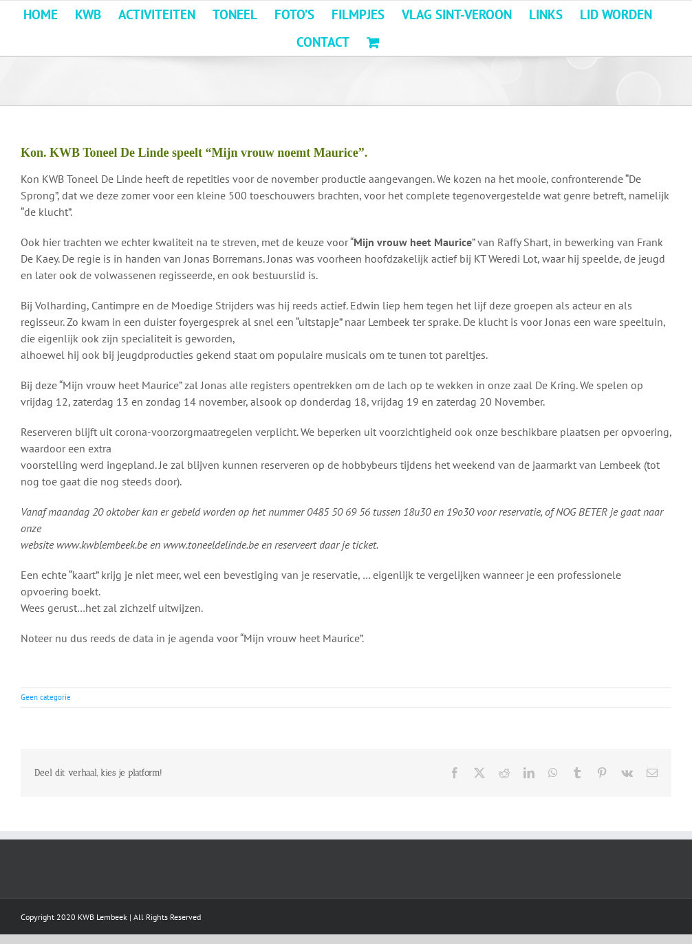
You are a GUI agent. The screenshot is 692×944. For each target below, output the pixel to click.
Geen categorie (46, 697)
